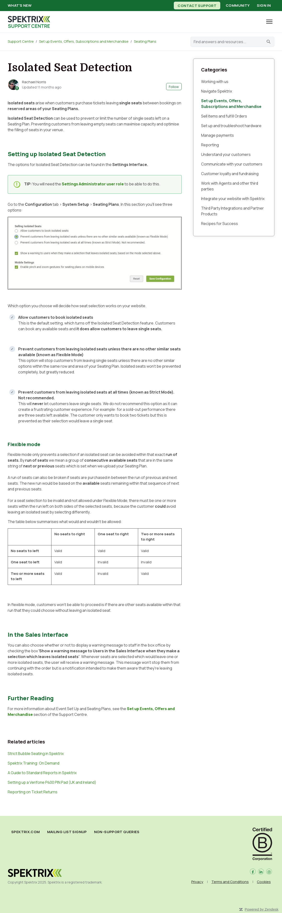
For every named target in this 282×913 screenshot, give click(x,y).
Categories (214, 69)
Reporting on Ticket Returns (32, 792)
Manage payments (217, 135)
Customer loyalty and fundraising (230, 173)
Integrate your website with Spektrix (233, 198)
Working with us (214, 81)
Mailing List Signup (67, 831)
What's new (20, 5)
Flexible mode (24, 444)
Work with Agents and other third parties (229, 186)
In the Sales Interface (38, 634)
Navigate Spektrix (216, 91)
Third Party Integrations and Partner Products (232, 211)
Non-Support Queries (117, 831)
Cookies (264, 881)
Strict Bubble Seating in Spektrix (36, 753)
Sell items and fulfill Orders (224, 116)
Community (238, 5)
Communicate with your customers (231, 164)
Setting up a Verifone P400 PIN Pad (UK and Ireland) (52, 782)
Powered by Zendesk (261, 909)
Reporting (210, 144)
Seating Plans (145, 41)
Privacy (197, 881)
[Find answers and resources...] (232, 42)
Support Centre (21, 41)
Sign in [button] (264, 5)
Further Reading (31, 698)
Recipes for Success (219, 223)
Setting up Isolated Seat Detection (57, 154)
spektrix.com (25, 831)
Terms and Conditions (230, 881)
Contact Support (197, 5)
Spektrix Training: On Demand (33, 763)
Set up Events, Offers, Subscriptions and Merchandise (84, 41)
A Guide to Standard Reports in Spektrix (42, 772)
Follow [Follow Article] (174, 86)
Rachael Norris (34, 81)
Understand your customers (226, 154)
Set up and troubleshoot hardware (231, 125)
